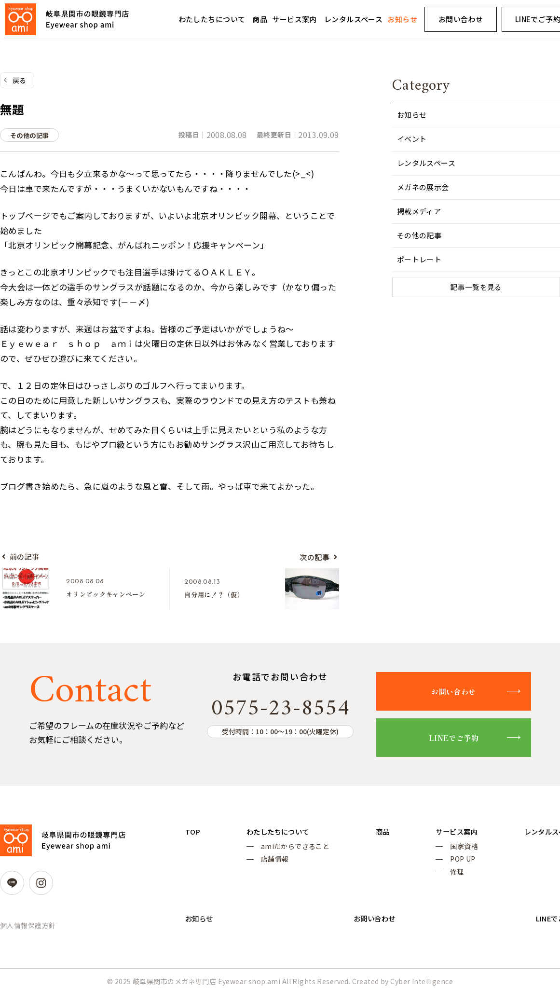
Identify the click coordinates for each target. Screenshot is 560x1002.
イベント (412, 139)
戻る (20, 80)
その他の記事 (419, 236)
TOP (193, 834)
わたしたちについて (212, 19)
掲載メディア (419, 211)
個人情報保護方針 (27, 928)
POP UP (454, 865)
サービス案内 (294, 19)
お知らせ (402, 19)
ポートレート (419, 260)
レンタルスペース (353, 19)
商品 (259, 19)
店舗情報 (272, 865)
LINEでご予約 (463, 740)
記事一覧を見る (476, 288)
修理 (448, 879)
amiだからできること (292, 851)
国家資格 (455, 851)
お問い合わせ (460, 19)
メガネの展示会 (423, 187)
